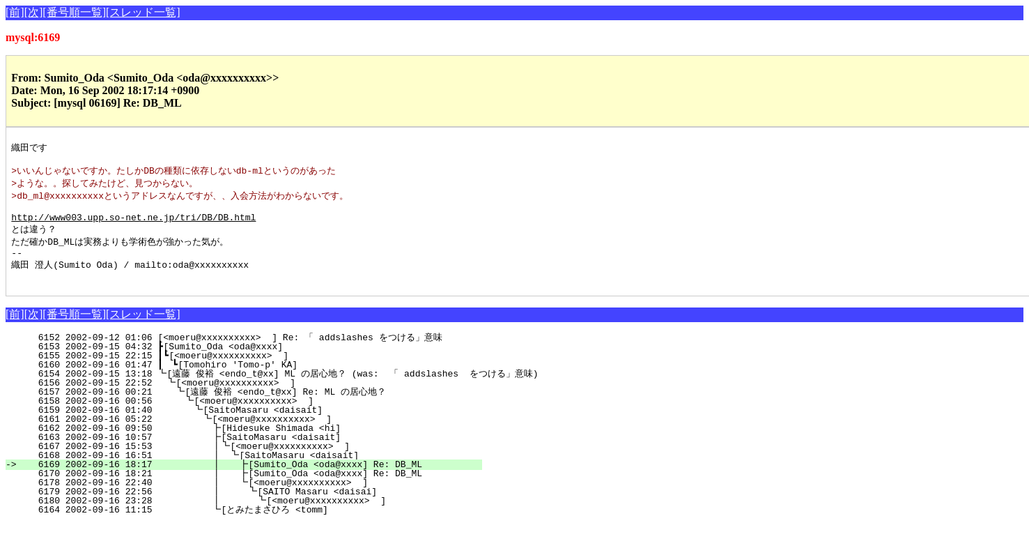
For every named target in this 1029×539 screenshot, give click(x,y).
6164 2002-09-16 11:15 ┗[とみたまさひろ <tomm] (246, 525)
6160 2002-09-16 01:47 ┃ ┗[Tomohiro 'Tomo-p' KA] (254, 380)
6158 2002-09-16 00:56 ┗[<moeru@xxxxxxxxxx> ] (255, 416)
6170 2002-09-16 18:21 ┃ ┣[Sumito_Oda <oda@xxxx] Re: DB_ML (248, 489)
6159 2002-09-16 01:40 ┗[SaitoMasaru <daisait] (254, 425)
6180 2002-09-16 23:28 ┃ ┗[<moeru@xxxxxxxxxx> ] (246, 516)
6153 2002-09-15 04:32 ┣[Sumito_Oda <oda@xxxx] (258, 362)
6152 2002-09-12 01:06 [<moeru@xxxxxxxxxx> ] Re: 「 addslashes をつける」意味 (254, 353)
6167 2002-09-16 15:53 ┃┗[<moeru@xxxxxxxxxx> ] (250, 461)
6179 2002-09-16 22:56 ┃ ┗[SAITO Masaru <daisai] (247, 507)
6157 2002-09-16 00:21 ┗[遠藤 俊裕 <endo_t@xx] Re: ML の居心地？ (248, 407)
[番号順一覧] (74, 12)
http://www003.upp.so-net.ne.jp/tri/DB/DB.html (133, 226)
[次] (33, 12)
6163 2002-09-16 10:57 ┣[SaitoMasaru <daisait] (252, 452)
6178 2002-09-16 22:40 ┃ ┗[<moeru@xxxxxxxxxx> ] (248, 498)
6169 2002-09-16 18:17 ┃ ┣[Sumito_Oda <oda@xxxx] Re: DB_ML (248, 479)
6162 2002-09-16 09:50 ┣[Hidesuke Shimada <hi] (252, 443)
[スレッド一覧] (143, 12)
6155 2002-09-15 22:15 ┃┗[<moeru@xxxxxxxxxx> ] (255, 371)
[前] (15, 12)
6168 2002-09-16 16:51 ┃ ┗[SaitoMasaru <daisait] (249, 470)
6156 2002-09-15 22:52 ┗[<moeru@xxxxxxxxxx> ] (257, 398)
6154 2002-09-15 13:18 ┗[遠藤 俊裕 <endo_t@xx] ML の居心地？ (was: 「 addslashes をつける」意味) (278, 389)
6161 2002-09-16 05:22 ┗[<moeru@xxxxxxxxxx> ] (254, 434)
